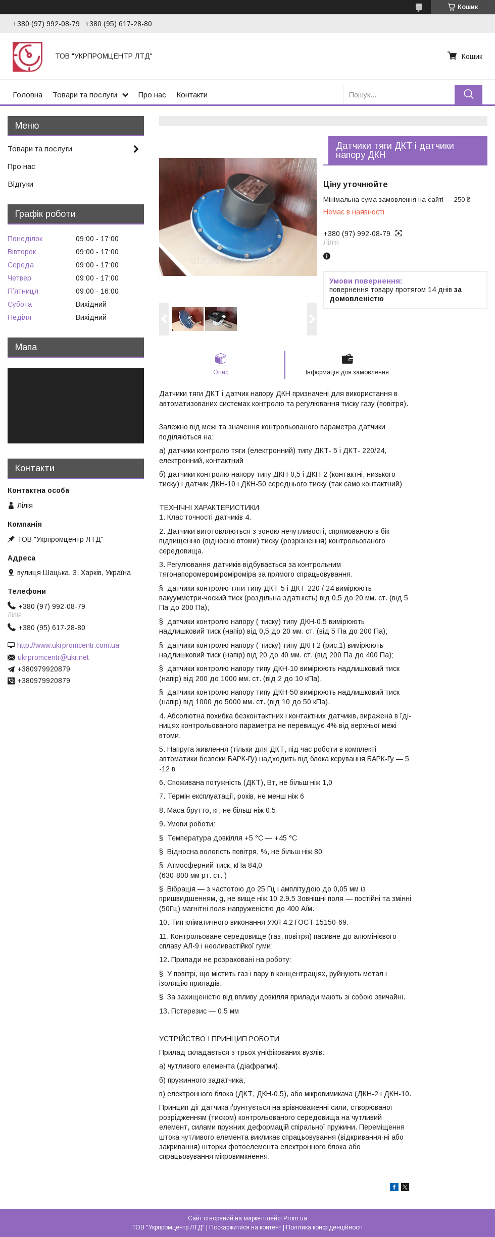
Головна (27, 94)
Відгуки (20, 184)
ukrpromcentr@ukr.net (53, 657)
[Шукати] (468, 94)
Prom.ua (295, 1218)
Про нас (152, 94)
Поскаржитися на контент (245, 1227)
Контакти (192, 94)
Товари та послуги (85, 94)
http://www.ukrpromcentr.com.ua (68, 645)
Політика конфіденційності (324, 1227)
